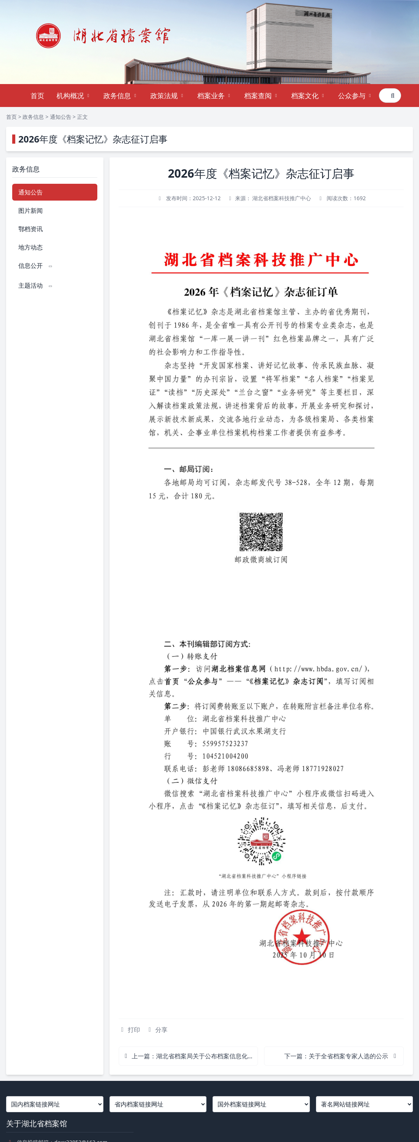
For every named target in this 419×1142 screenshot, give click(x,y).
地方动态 (30, 247)
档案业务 (214, 95)
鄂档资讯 (30, 229)
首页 (37, 95)
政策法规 (167, 95)
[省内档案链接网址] (158, 1104)
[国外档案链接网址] (261, 1104)
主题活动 (35, 285)
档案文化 (308, 95)
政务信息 (120, 95)
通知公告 (60, 116)
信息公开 (35, 265)
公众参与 (355, 95)
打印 (129, 1029)
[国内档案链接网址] (54, 1104)
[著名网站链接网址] (364, 1104)
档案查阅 (261, 95)
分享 (157, 1029)
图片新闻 (30, 210)
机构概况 (73, 95)
